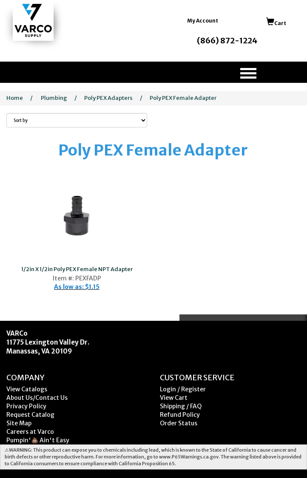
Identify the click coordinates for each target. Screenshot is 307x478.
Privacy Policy (26, 406)
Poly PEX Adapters (108, 98)
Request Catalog (30, 415)
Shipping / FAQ (181, 406)
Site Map (18, 423)
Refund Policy (180, 415)
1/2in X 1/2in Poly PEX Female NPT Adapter (77, 269)
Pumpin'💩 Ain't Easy (37, 440)
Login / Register (183, 389)
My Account (202, 20)
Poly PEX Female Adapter (183, 98)
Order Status (178, 423)
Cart (276, 23)
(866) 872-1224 (227, 40)
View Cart (174, 398)
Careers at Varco (30, 432)
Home (14, 98)
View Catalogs (26, 389)
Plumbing (54, 98)
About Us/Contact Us (37, 398)
